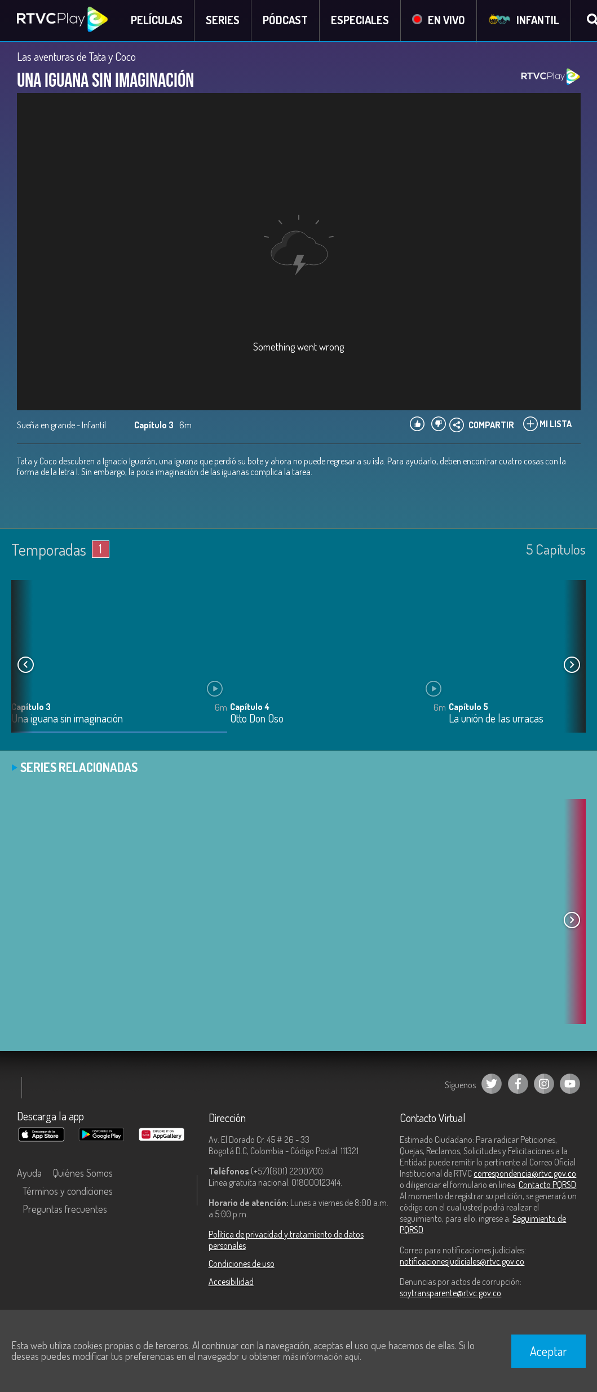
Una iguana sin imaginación (67, 719)
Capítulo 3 (31, 707)
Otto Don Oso (257, 719)
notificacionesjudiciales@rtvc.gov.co (462, 1262)
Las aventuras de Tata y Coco (76, 57)
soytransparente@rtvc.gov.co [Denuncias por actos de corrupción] (450, 1294)
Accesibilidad (231, 1282)
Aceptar (548, 1351)
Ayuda (29, 1174)
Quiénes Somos (83, 1174)
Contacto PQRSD (547, 1185)
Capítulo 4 (249, 707)
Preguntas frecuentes (65, 1210)
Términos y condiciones (68, 1192)
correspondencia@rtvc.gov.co (525, 1174)
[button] (571, 665)
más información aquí (321, 1356)
